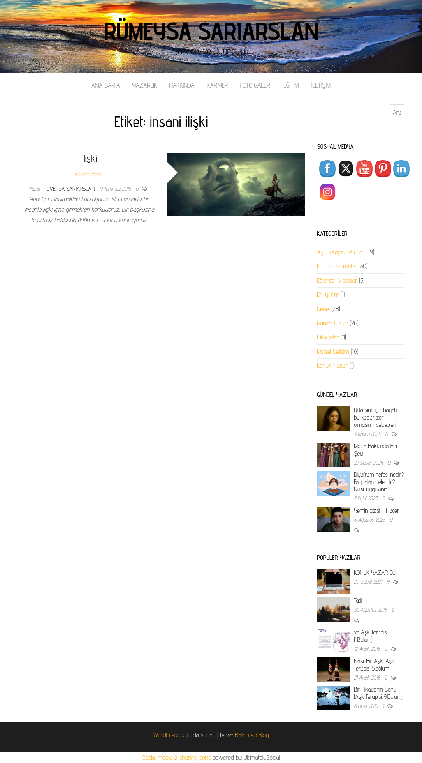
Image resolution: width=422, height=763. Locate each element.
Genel (323, 309)
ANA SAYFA (105, 85)
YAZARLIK (144, 85)
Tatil (358, 600)
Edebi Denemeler (337, 266)
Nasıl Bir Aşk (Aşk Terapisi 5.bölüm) (374, 664)
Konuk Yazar (332, 365)
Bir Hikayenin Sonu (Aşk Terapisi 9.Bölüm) (378, 693)
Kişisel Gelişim (88, 174)
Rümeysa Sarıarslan (211, 31)
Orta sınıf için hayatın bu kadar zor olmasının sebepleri (376, 417)
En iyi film (328, 294)
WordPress (166, 735)
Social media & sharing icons (177, 757)
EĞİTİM (291, 85)
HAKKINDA (182, 85)
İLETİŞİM (321, 85)
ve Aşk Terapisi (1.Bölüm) (371, 636)
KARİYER (217, 85)
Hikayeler (328, 337)
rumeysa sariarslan (70, 188)
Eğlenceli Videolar (337, 280)
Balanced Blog (252, 735)
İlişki (89, 158)
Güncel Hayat (332, 323)
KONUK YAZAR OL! (375, 572)
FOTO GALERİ (255, 85)
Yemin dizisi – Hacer (376, 510)
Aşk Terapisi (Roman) (342, 252)
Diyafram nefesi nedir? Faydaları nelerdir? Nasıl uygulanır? (379, 482)
